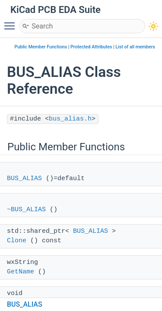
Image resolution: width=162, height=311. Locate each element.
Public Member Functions (40, 47)
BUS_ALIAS (24, 178)
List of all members (135, 47)
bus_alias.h (70, 119)
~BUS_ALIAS (26, 209)
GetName (20, 272)
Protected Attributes (91, 47)
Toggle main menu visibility (11, 22)
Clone (16, 240)
